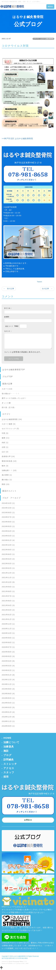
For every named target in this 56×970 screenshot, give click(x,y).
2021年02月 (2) (8, 615)
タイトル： (8, 308)
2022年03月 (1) (8, 563)
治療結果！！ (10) (9, 470)
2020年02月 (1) (8, 670)
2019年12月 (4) (8, 679)
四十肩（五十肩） (9, 407)
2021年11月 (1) (8, 577)
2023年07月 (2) (8, 517)
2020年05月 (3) (8, 656)
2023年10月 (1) (8, 508)
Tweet (39, 282)
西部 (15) (5, 484)
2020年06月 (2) (8, 652)
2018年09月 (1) (8, 726)
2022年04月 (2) (8, 559)
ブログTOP (7, 377)
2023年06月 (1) (8, 522)
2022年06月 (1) (8, 554)
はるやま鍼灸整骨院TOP (13, 370)
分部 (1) (5, 447)
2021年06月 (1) (8, 601)
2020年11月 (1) (8, 629)
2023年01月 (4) (8, 540)
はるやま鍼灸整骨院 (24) (12, 419)
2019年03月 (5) (8, 707)
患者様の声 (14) (8, 456)
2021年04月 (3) (8, 605)
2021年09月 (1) (8, 587)
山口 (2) (5, 452)
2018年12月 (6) (8, 717)
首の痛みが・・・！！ (11, 393)
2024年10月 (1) (8, 503)
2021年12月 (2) (8, 573)
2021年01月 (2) (8, 619)
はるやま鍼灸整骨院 (19, 956)
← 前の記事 (8, 289)
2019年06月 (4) (8, 693)
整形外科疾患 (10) (9, 461)
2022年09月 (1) (8, 550)
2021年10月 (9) (8, 582)
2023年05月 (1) (8, 526)
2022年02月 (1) (8, 568)
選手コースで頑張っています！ (14, 398)
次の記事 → (47, 289)
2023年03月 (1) (8, 536)
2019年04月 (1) (8, 703)
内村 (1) (5, 442)
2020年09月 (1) (8, 638)
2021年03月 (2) (8, 610)
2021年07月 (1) (8, 596)
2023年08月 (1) (8, 512)
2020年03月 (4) (8, 666)
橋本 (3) (5, 466)
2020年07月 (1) (8, 647)
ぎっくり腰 (6, 403)
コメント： (8, 331)
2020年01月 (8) (8, 675)
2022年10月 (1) (8, 545)
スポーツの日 (7, 389)
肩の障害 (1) (7, 475)
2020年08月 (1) (8, 642)
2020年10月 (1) (8, 633)
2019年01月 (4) (8, 712)
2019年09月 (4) (8, 689)
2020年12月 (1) (8, 624)
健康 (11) (5, 438)
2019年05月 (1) (8, 698)
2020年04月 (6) (8, 661)
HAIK (27, 963)
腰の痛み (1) (7, 480)
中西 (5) (5, 433)
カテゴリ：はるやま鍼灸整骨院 (43, 38)
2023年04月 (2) (8, 531)
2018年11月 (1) (8, 721)
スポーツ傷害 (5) (8, 424)
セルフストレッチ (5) (10, 428)
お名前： (7, 317)
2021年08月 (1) (8, 591)
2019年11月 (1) (8, 684)
